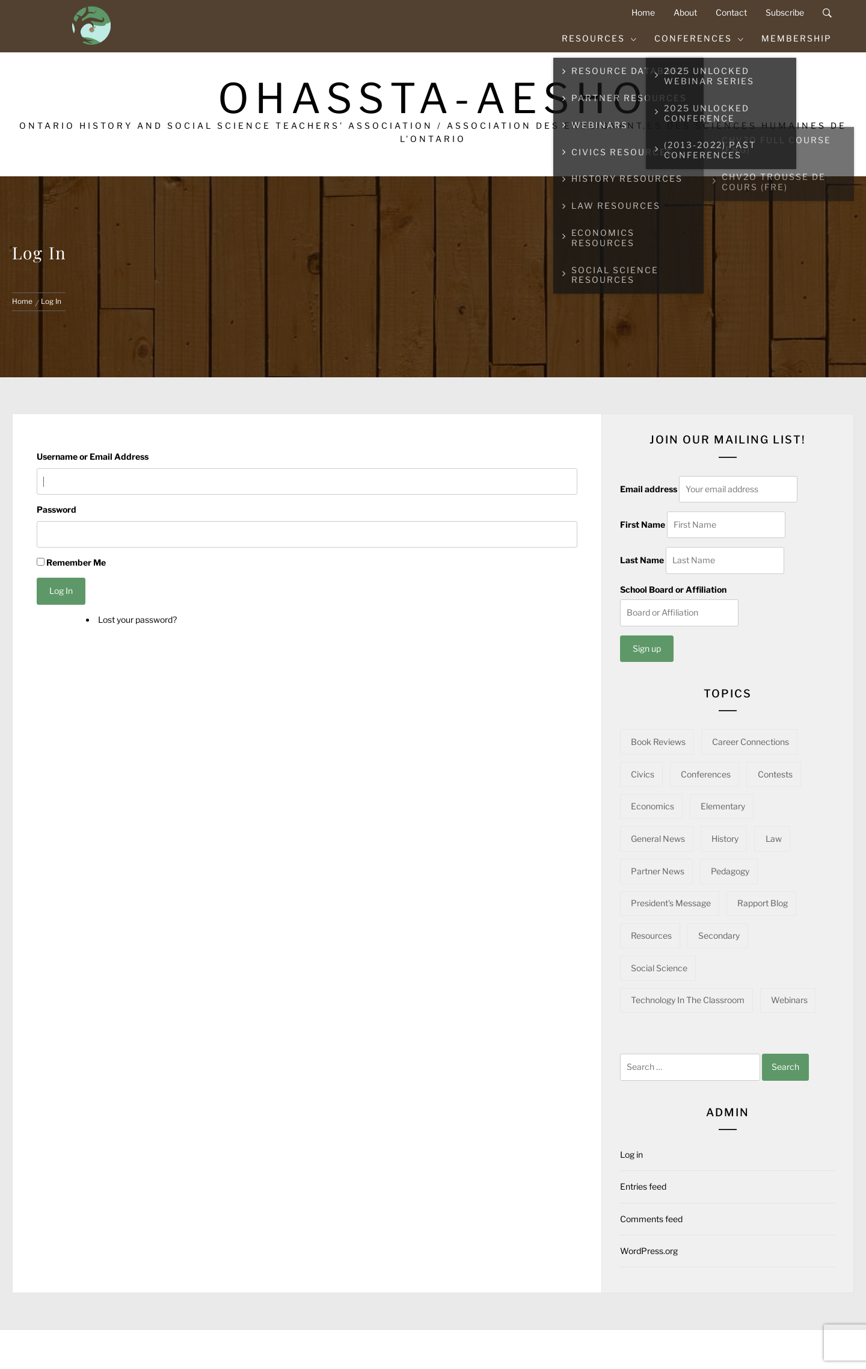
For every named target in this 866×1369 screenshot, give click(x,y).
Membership (796, 38)
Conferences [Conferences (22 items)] (706, 774)
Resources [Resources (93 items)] (651, 935)
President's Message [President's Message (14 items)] (671, 903)
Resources (599, 38)
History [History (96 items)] (725, 838)
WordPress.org (649, 1251)
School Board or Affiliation (673, 589)
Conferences (699, 38)
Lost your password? (137, 619)
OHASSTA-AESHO (433, 98)
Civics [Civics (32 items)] (642, 774)
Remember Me (76, 562)
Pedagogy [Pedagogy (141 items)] (730, 871)
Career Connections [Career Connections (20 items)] (750, 742)
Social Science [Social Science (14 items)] (659, 968)
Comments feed (651, 1219)
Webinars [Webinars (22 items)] (789, 1000)
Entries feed (643, 1186)
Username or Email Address (93, 456)
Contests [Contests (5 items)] (775, 774)
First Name (642, 524)
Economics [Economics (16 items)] (652, 806)
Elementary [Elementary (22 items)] (723, 806)
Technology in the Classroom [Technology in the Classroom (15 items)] (688, 1000)
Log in (631, 1154)
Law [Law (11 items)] (774, 838)
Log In (61, 591)
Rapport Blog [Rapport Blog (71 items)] (762, 903)
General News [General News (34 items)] (658, 838)
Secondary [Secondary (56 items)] (719, 935)
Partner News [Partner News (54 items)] (657, 871)
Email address (648, 489)
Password (56, 509)
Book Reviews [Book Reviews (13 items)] (658, 742)
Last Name (642, 560)
